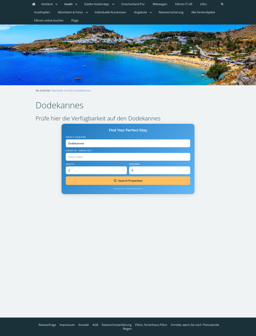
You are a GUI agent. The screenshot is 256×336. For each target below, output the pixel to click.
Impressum (67, 325)
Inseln (69, 90)
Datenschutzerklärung (117, 325)
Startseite (57, 90)
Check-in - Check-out (79, 150)
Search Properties (128, 180)
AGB (95, 325)
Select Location (76, 137)
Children (134, 164)
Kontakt (83, 325)
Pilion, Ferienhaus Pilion (151, 325)
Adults (70, 164)
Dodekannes (83, 90)
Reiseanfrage (47, 325)
